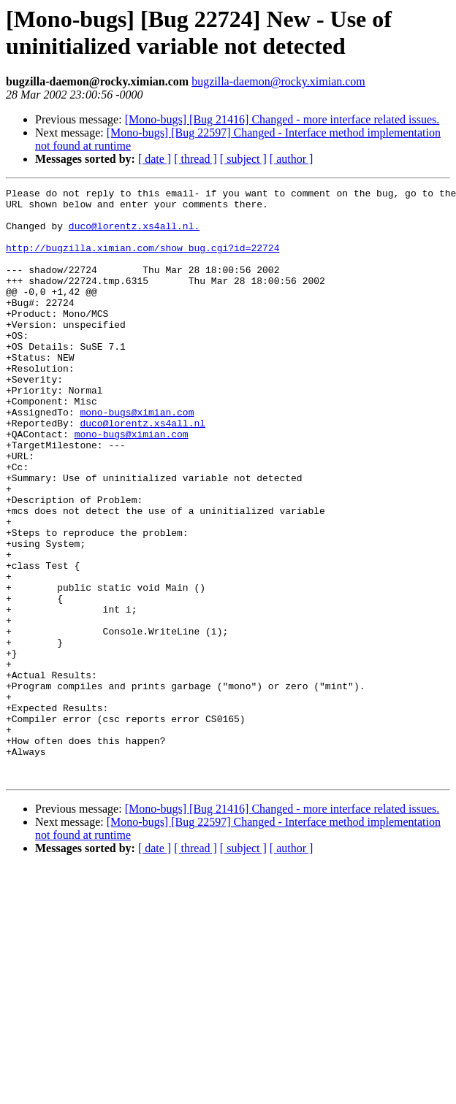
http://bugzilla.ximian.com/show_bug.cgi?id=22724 (142, 260)
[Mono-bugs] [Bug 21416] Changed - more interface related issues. (282, 119)
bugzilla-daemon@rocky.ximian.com (278, 81)
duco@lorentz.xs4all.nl (142, 471)
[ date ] (154, 159)
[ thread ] (195, 159)
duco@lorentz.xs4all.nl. (134, 234)
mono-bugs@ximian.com (137, 457)
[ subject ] (243, 159)
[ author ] (292, 159)
